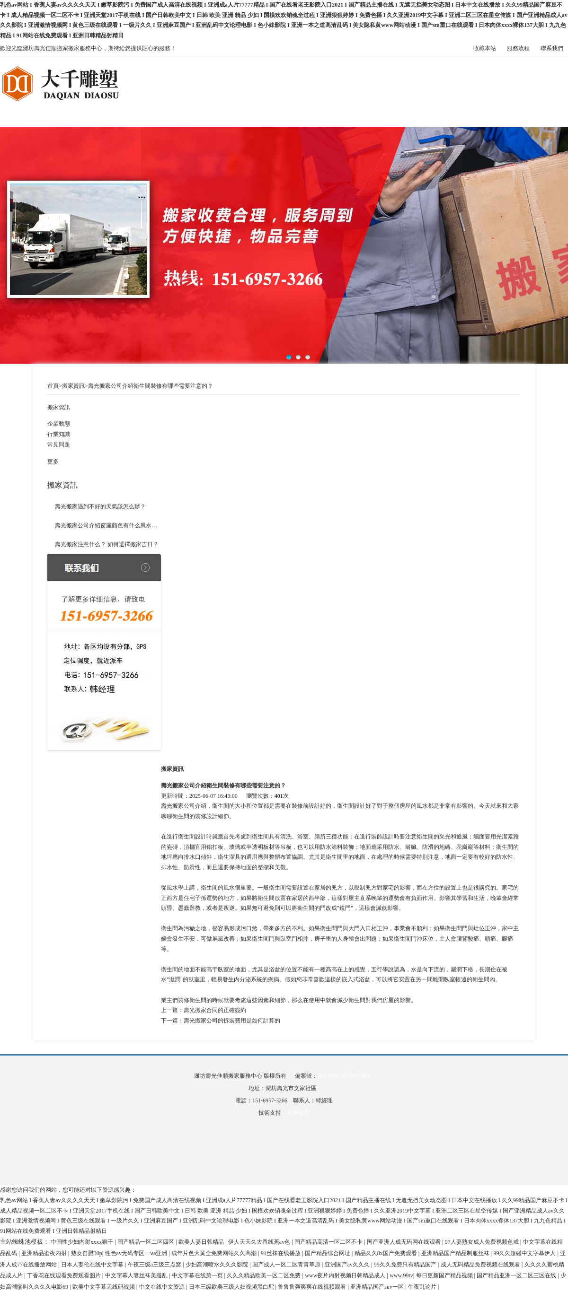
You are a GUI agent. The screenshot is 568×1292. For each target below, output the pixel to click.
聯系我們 (552, 48)
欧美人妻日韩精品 (201, 1242)
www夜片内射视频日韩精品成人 (346, 1275)
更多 (53, 461)
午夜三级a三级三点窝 (155, 1264)
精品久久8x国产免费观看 (386, 1253)
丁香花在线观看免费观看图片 (64, 1275)
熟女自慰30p (86, 1253)
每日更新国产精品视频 (445, 1275)
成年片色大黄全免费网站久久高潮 (214, 1253)
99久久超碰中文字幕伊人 (525, 1253)
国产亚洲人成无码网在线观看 (404, 1242)
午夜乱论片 (423, 1286)
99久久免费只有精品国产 (406, 1264)
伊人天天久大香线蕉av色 (260, 1242)
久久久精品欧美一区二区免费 (264, 1275)
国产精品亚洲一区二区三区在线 (517, 1275)
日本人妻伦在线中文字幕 (93, 1264)
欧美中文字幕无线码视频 (104, 1286)
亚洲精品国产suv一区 (377, 1286)
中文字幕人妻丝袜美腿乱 (137, 1275)
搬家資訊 (390, 108)
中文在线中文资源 (162, 1286)
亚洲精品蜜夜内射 (44, 1253)
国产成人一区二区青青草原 (287, 1264)
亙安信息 (298, 1112)
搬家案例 (295, 108)
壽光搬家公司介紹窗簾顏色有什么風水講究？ (108, 525)
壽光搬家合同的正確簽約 (215, 1010)
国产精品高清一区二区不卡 (329, 1242)
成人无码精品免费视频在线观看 (481, 1264)
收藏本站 (484, 48)
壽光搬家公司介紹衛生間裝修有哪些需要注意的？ (150, 386)
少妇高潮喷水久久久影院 (217, 1264)
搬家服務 (200, 108)
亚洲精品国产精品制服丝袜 (456, 1253)
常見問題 (58, 444)
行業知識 (58, 434)
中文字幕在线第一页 (198, 1275)
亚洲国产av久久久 (348, 1264)
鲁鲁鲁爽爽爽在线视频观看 (312, 1286)
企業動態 (58, 423)
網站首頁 (11, 108)
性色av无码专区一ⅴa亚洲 (137, 1253)
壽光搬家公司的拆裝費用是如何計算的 (232, 1020)
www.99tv (401, 1275)
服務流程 (518, 48)
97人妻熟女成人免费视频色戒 (482, 1242)
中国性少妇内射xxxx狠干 (83, 1242)
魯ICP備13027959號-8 (344, 1076)
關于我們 (106, 108)
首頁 (53, 386)
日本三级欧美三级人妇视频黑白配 (232, 1286)
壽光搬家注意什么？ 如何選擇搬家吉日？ (107, 544)
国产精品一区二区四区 (146, 1242)
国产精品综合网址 (328, 1253)
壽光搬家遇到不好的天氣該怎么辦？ (100, 506)
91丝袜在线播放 (281, 1253)
